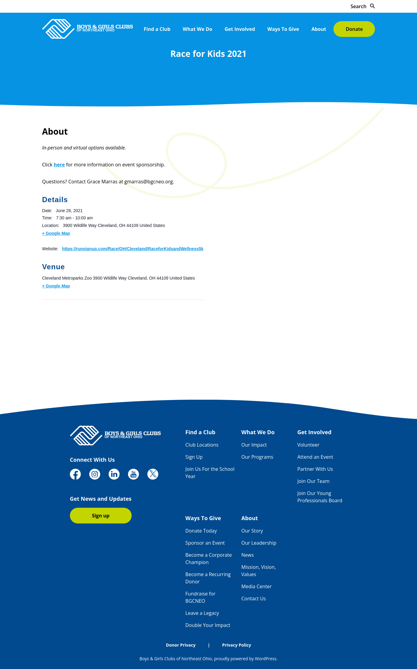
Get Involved (240, 29)
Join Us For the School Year (210, 473)
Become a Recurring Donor (208, 578)
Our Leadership (259, 542)
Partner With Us (315, 469)
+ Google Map (56, 233)
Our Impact (254, 444)
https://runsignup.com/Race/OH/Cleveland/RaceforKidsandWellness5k (132, 248)
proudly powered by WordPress (245, 658)
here (59, 164)
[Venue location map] (74, 341)
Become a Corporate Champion (209, 559)
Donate (354, 29)
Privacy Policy (236, 645)
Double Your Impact (208, 625)
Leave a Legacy (202, 613)
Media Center (256, 586)
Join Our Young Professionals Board (319, 497)
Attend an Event (315, 457)
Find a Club (157, 29)
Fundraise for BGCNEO (200, 597)
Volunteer (308, 444)
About (318, 29)
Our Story (252, 530)
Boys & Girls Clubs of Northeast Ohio (176, 658)
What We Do (197, 29)
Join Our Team (313, 481)
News (247, 555)
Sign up (101, 515)
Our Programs (257, 457)
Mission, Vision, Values (258, 571)
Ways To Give (283, 29)
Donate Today (201, 530)
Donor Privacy (180, 645)
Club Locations (202, 444)
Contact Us (253, 598)
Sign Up (194, 457)
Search (363, 6)
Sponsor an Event (205, 542)
